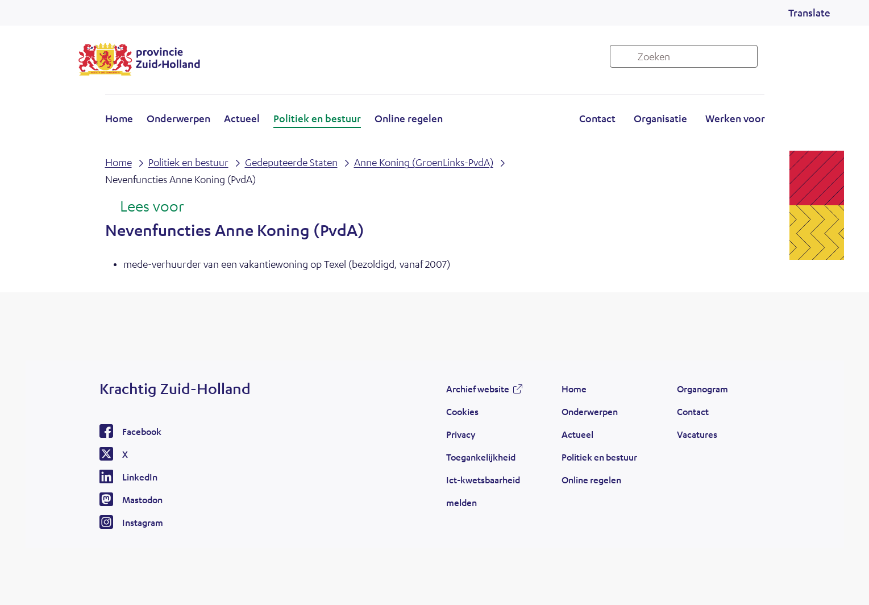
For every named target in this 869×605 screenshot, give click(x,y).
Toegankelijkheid (480, 456)
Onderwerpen (178, 118)
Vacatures (697, 434)
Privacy (460, 434)
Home (119, 118)
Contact (597, 118)
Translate (809, 12)
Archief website (477, 388)
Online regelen (409, 118)
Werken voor (735, 118)
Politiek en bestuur (317, 118)
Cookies (462, 411)
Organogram (702, 388)
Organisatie (660, 118)
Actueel (242, 118)
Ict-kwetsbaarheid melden (483, 491)
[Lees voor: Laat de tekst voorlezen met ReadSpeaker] (144, 207)
